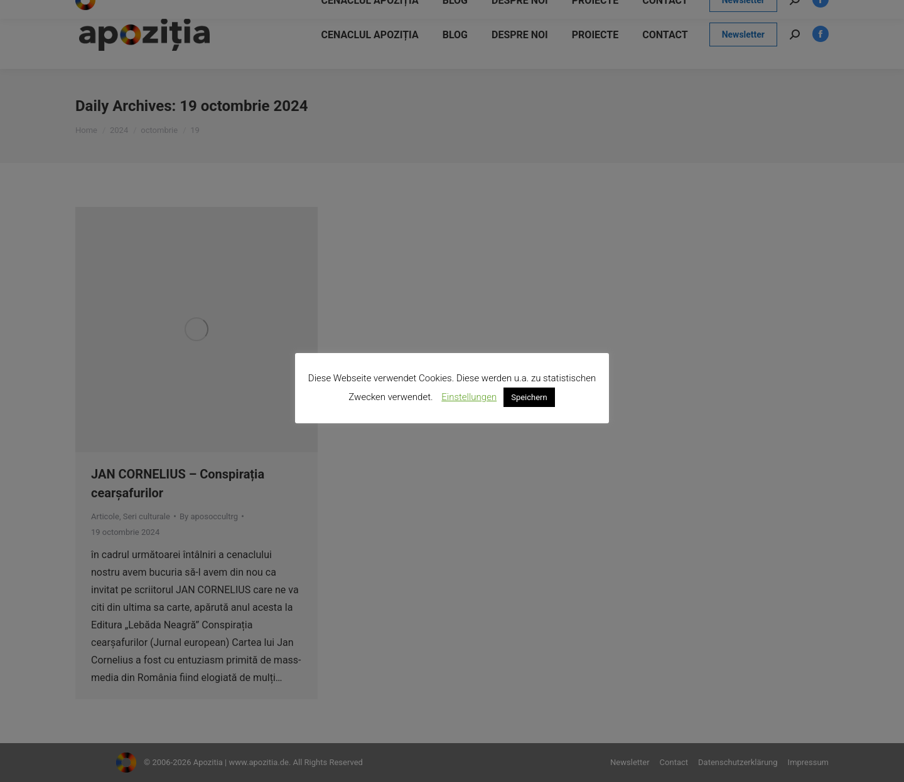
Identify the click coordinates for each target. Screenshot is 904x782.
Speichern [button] (529, 397)
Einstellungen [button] (469, 397)
